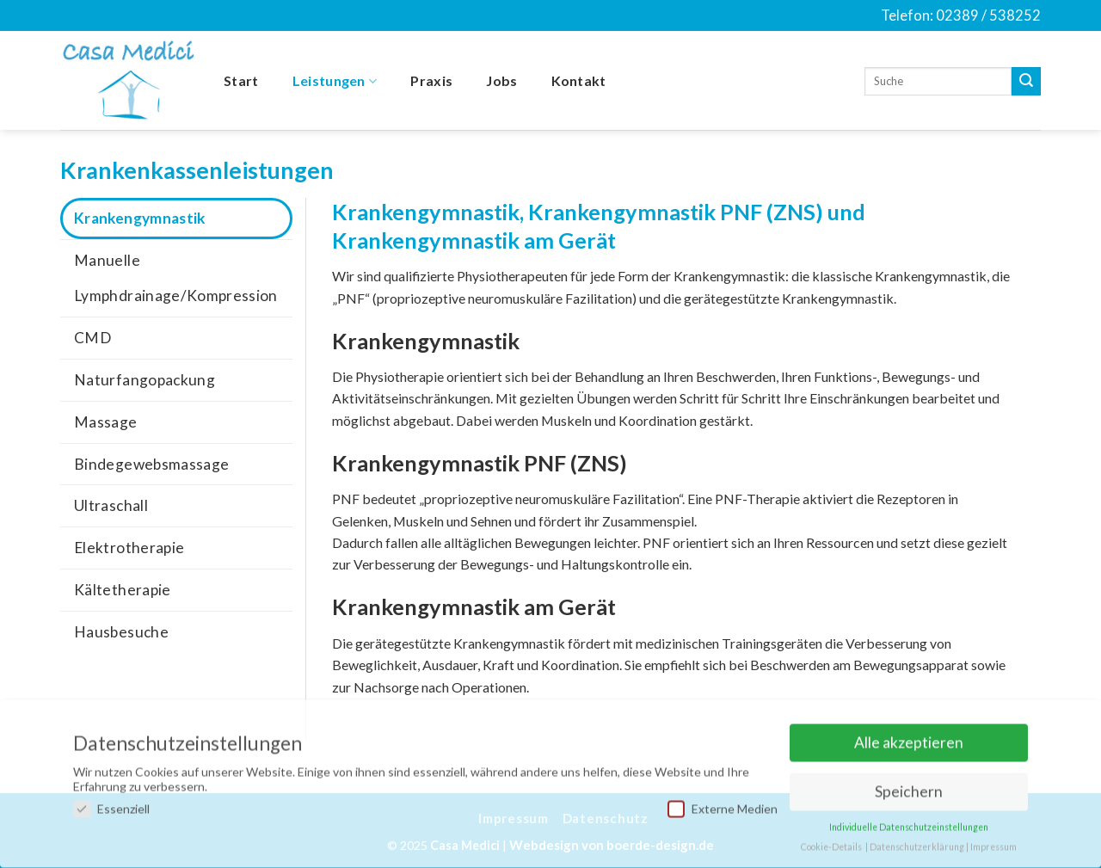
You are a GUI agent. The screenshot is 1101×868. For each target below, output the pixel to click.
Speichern (909, 787)
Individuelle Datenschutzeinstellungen (908, 821)
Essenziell (111, 803)
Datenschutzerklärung (917, 841)
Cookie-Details (831, 841)
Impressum (993, 841)
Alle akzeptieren (908, 738)
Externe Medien (722, 803)
